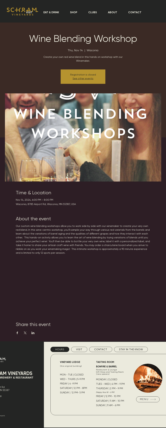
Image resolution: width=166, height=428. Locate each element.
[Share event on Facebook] (17, 333)
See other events (83, 78)
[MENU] (148, 399)
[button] (51, 12)
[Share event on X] (25, 333)
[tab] (59, 349)
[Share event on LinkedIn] (32, 333)
